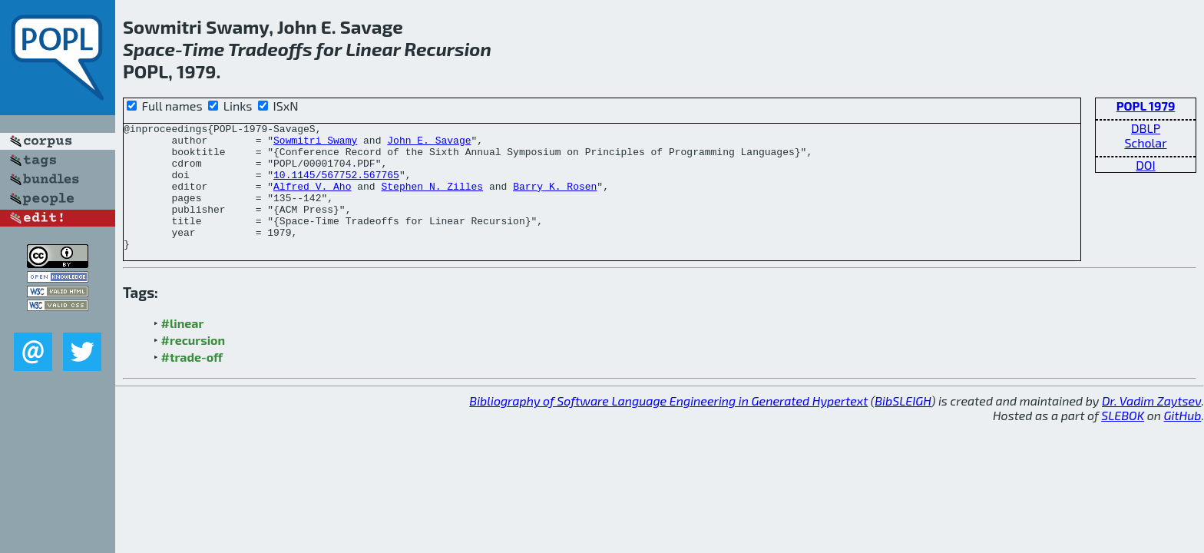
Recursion (448, 49)
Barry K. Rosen (555, 200)
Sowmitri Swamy (315, 144)
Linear (373, 49)
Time (203, 49)
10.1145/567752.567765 (336, 186)
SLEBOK (1122, 440)
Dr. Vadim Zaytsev (1151, 426)
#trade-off (192, 382)
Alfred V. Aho (312, 200)
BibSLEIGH (903, 426)
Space (149, 49)
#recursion (193, 365)
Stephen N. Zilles (432, 200)
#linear (182, 348)
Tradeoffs (270, 49)
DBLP (1145, 128)
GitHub (1183, 440)
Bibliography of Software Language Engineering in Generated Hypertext (668, 426)
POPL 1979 (1146, 105)
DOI (1146, 164)
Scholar (1145, 142)
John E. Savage (429, 144)
